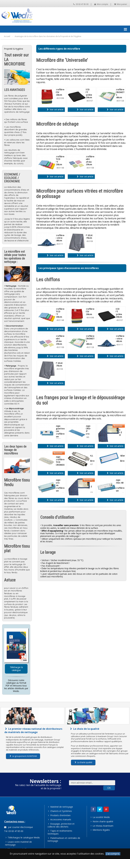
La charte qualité (83, 762)
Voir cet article (55, 109)
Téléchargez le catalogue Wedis (23, 837)
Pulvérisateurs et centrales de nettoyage (64, 839)
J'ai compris (112, 853)
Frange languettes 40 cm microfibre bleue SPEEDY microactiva (59, 434)
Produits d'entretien (59, 815)
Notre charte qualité (102, 821)
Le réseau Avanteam (102, 825)
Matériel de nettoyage (60, 806)
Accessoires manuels (59, 819)
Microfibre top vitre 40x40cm (58, 238)
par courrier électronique (18, 827)
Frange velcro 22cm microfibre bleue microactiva (59, 486)
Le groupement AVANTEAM (23, 756)
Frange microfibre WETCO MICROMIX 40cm (59, 462)
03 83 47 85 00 (80, 4)
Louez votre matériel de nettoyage (18, 843)
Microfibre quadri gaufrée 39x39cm (88, 160)
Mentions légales (100, 829)
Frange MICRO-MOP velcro (87, 430)
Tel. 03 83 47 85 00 (13, 831)
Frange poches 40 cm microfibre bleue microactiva (119, 486)
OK (109, 788)
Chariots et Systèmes (60, 811)
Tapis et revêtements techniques (60, 832)
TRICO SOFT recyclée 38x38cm (87, 93)
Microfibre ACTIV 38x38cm (58, 92)
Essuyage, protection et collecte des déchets (61, 825)
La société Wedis (100, 817)
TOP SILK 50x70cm (88, 236)
